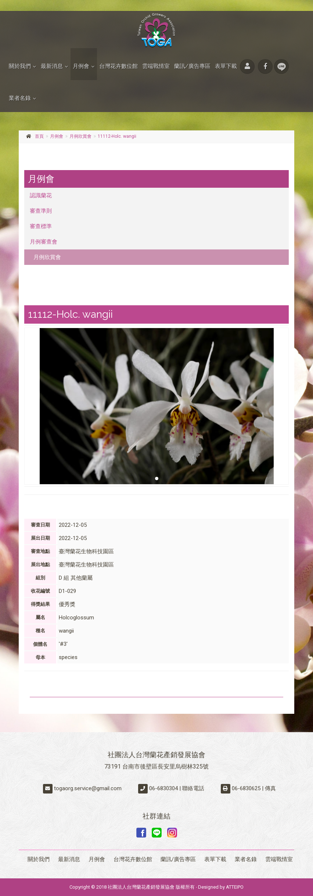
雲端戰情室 (156, 66)
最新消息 (52, 66)
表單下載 (226, 66)
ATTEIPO (235, 887)
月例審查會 (43, 241)
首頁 (39, 136)
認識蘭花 (41, 195)
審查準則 (41, 211)
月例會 (81, 66)
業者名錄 (20, 98)
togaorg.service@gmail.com (88, 788)
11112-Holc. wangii (117, 136)
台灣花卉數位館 (118, 66)
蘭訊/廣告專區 (192, 66)
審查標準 (41, 226)
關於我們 (20, 66)
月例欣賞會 (80, 136)
